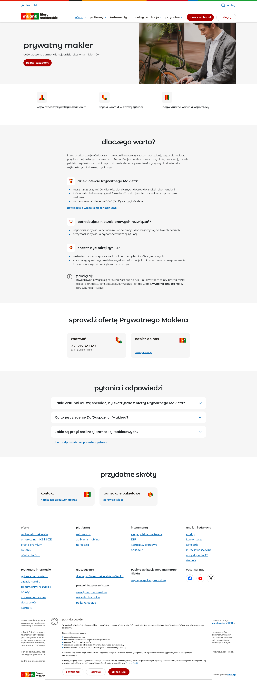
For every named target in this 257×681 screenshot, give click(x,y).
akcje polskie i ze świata (146, 534)
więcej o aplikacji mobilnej (148, 580)
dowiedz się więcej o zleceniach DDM (92, 207)
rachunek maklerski (34, 534)
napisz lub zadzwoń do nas (59, 499)
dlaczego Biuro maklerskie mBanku (100, 576)
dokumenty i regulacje (36, 586)
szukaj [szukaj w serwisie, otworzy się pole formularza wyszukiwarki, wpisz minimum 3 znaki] (228, 5)
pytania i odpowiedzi (34, 576)
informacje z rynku (33, 597)
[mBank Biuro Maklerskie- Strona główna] (39, 16)
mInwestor (83, 534)
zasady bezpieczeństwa (91, 592)
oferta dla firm (30, 555)
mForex (26, 550)
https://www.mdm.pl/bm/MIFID (217, 623)
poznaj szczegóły (39, 62)
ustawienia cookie (88, 597)
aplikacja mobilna (88, 539)
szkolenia (192, 544)
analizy (190, 534)
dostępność (29, 602)
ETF (133, 539)
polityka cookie (86, 602)
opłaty (25, 592)
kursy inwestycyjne (199, 550)
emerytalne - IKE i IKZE (36, 539)
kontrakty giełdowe (144, 544)
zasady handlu (30, 581)
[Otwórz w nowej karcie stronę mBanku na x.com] (211, 578)
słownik (191, 560)
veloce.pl (231, 674)
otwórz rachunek (201, 17)
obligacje (137, 550)
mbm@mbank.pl (143, 352)
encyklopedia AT (197, 555)
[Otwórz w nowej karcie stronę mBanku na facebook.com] (190, 578)
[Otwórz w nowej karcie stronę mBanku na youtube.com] (200, 578)
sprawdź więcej (113, 499)
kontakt (29, 5)
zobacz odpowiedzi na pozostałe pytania (79, 442)
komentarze (194, 539)
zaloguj (226, 17)
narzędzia (82, 544)
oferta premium (31, 544)
